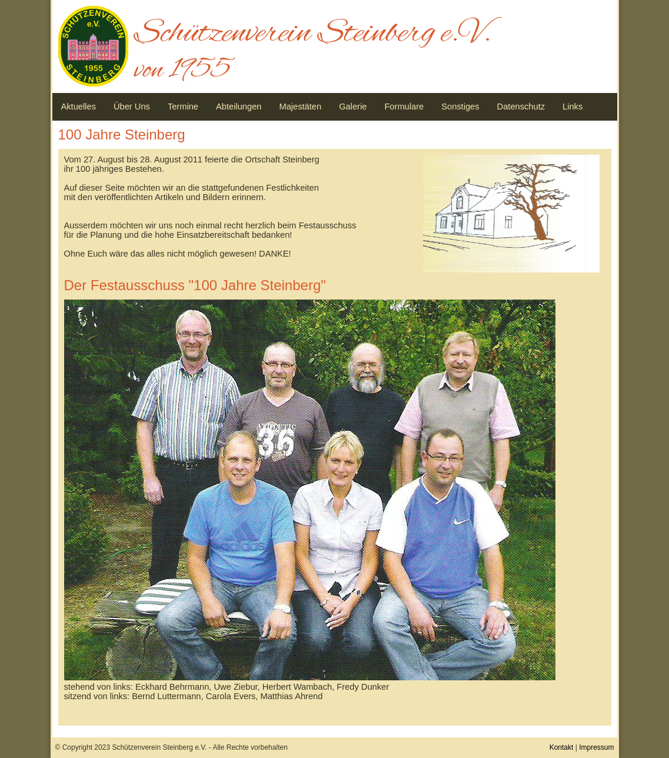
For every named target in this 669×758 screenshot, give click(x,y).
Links (573, 106)
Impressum (596, 747)
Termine (183, 106)
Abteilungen (238, 106)
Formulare (404, 106)
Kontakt (562, 747)
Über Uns (132, 106)
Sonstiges (460, 106)
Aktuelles (78, 106)
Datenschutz (521, 106)
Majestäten (300, 106)
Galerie (353, 106)
